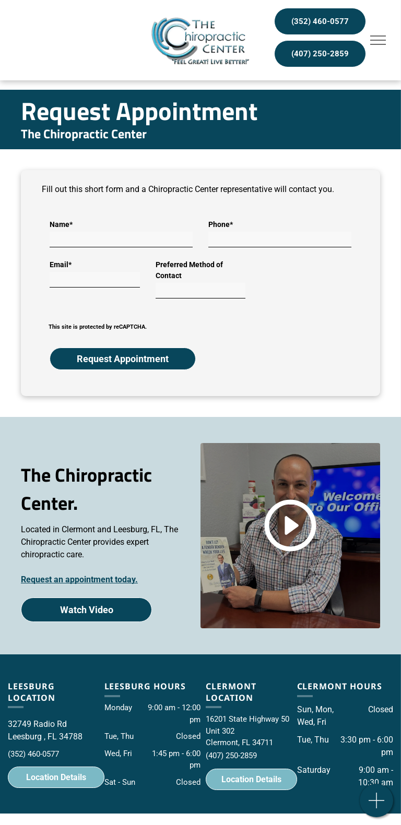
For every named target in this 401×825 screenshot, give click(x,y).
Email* (61, 264)
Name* (61, 224)
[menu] (378, 40)
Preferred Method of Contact (189, 270)
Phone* (220, 224)
